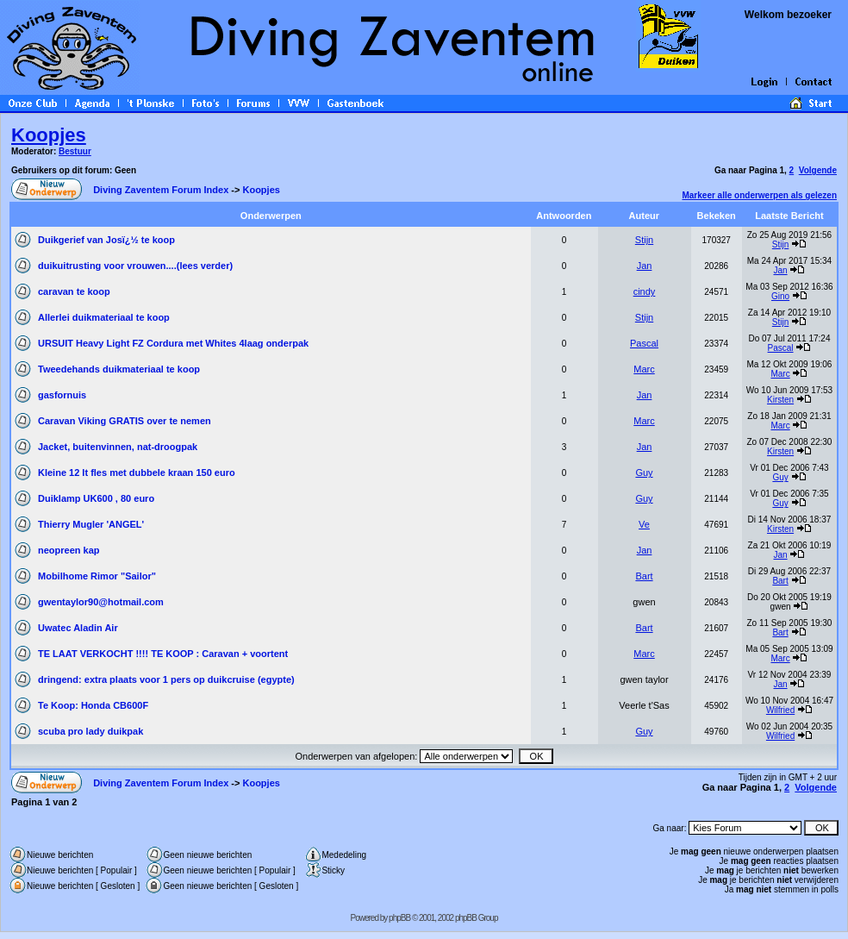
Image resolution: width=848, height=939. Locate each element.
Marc (643, 369)
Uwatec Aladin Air (78, 628)
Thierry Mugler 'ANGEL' (91, 524)
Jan (644, 265)
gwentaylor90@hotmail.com (101, 602)
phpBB (399, 918)
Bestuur (75, 151)
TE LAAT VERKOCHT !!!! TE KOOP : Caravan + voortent (163, 653)
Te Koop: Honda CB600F (93, 705)
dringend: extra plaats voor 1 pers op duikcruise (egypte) (166, 679)
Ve (644, 524)
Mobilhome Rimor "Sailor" (97, 576)
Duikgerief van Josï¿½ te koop (106, 240)
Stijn (644, 240)
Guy (643, 472)
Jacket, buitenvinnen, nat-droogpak (117, 446)
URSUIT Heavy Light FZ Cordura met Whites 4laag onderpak (173, 343)
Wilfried (780, 710)
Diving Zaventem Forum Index (160, 190)
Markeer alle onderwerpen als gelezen (759, 195)
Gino (780, 296)
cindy (644, 291)
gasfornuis (62, 395)
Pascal (644, 343)
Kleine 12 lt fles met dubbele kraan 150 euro (136, 472)
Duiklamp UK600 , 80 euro (96, 498)
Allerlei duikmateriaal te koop (104, 317)
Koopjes (48, 135)
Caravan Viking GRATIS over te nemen (124, 421)
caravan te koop (74, 291)
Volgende (818, 170)
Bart (643, 576)
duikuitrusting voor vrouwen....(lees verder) (135, 265)
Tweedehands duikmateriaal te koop (119, 369)
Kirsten (780, 399)
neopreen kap (69, 550)
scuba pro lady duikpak (90, 731)
